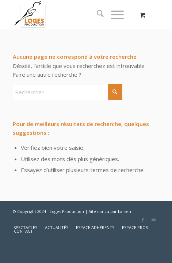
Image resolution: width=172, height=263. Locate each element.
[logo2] (71, 14)
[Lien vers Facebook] (142, 219)
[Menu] (114, 14)
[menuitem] (96, 14)
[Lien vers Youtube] (153, 219)
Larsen (124, 211)
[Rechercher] (96, 14)
